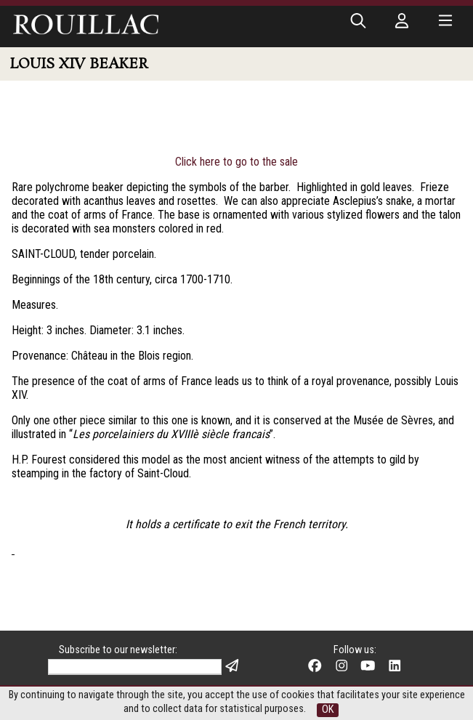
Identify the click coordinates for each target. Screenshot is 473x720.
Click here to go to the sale (236, 162)
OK (327, 709)
